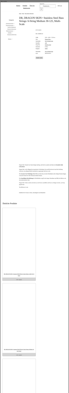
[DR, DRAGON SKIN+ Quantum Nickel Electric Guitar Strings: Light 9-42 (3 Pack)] (34, 270)
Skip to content (4, 1)
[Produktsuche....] (48, 6)
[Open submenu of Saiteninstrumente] (16, 23)
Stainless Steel (48, 44)
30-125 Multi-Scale (49, 41)
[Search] (41, 9)
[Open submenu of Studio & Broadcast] (15, 27)
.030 (46, 43)
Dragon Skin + (48, 39)
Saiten (46, 48)
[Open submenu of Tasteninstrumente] (16, 25)
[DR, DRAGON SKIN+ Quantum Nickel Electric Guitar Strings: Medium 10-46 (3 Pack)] (34, 345)
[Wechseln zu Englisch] (61, 7)
